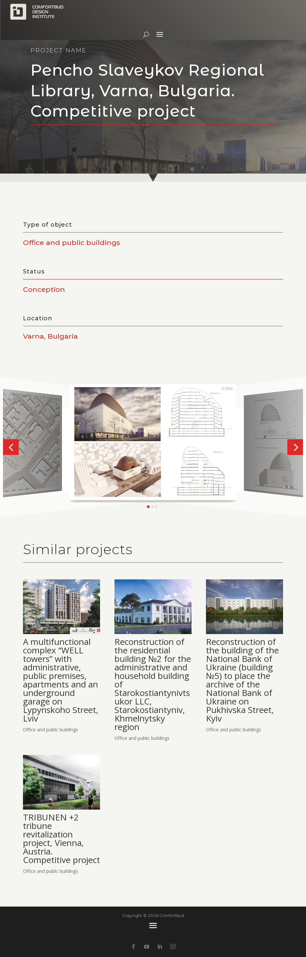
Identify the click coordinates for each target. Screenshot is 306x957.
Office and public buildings (50, 729)
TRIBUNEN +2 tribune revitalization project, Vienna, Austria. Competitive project (61, 838)
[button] (11, 447)
